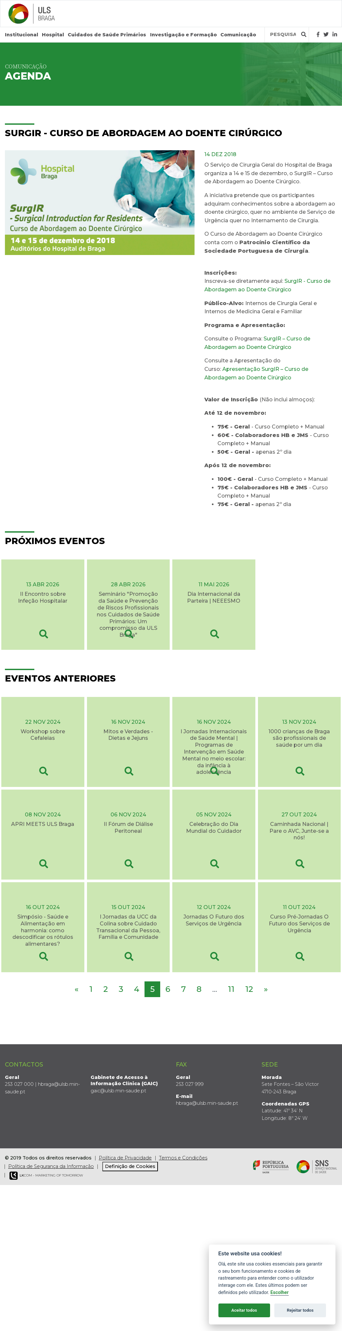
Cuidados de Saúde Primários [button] (107, 35)
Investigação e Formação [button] (183, 35)
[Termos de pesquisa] (283, 34)
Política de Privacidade (125, 1158)
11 (231, 989)
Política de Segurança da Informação (51, 1166)
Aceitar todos (244, 1310)
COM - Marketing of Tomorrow (46, 1176)
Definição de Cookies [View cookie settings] (130, 1166)
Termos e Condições (183, 1158)
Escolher (279, 1292)
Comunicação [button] (238, 35)
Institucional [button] (21, 35)
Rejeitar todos (300, 1310)
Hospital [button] (53, 35)
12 (249, 989)
